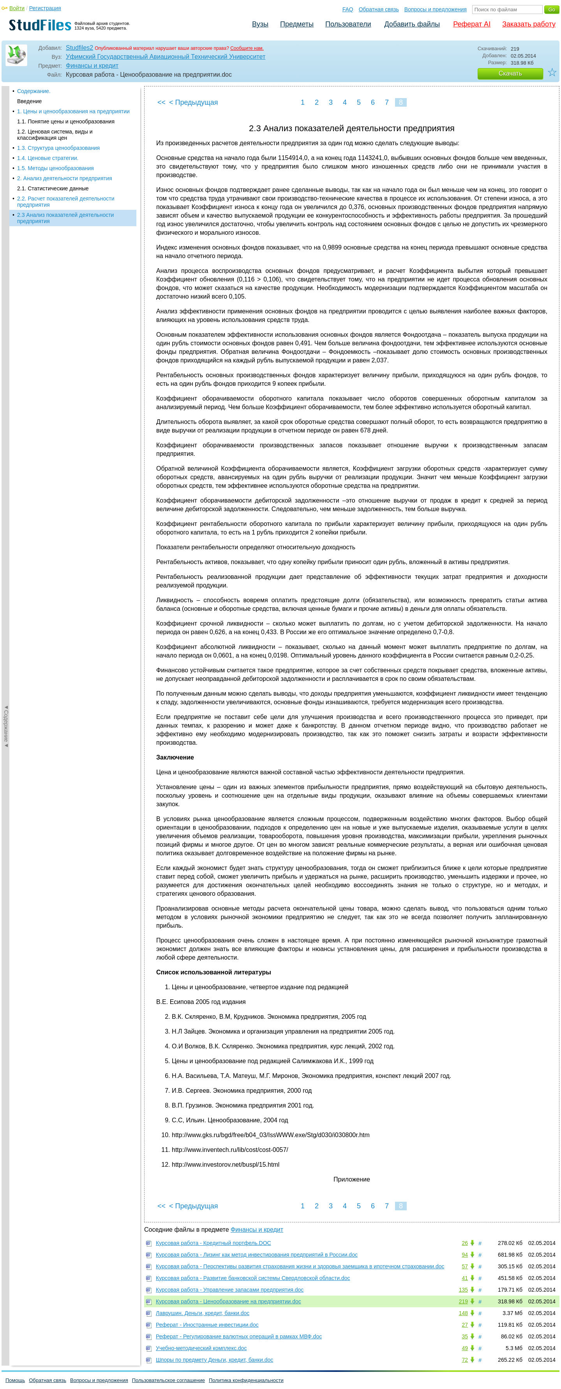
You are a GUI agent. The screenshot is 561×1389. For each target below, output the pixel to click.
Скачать (510, 73)
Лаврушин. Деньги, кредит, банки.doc (202, 1313)
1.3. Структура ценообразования (58, 148)
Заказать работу (529, 24)
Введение (29, 101)
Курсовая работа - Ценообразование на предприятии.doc (228, 1301)
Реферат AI (471, 24)
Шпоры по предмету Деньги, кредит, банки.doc (214, 1360)
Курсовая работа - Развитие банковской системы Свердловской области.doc (253, 1278)
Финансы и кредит (92, 65)
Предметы (297, 24)
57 (465, 1266)
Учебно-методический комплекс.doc (201, 1348)
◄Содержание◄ (6, 222)
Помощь (15, 1380)
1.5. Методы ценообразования (55, 168)
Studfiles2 (79, 47)
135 (463, 1290)
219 (463, 1301)
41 (465, 1278)
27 (465, 1325)
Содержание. (34, 91)
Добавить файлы (412, 24)
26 (465, 1243)
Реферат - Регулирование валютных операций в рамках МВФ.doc (239, 1336)
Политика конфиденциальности (246, 1380)
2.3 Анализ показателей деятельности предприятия (65, 218)
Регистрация (45, 8)
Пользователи (348, 24)
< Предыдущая (193, 102)
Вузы (260, 24)
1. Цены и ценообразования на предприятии (73, 111)
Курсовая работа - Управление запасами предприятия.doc (229, 1290)
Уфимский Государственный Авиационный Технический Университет (165, 56)
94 (465, 1255)
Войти (17, 8)
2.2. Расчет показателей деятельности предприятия (66, 201)
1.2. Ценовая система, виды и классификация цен (55, 134)
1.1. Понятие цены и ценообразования (66, 121)
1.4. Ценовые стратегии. (47, 158)
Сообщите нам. (247, 48)
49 (465, 1348)
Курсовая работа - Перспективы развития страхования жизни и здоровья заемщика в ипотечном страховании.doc (300, 1266)
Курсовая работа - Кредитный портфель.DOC (213, 1243)
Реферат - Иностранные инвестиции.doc (207, 1325)
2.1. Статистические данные (53, 188)
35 (465, 1336)
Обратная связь (379, 9)
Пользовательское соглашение (168, 1380)
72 (465, 1360)
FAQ (347, 9)
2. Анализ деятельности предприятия (64, 178)
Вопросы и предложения (435, 9)
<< (161, 102)
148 (463, 1313)
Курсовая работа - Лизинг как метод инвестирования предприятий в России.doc (257, 1255)
